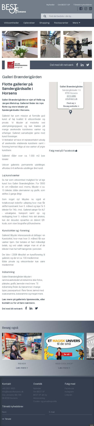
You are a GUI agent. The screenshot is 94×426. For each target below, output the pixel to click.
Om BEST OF (64, 5)
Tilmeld (6, 419)
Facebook (69, 388)
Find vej (71, 103)
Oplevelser (29, 23)
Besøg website (71, 106)
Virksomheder (11, 23)
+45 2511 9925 (8, 388)
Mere (76, 23)
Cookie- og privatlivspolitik (45, 401)
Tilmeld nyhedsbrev (82, 5)
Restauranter (61, 23)
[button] (70, 112)
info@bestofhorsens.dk (12, 391)
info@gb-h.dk (71, 99)
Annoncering (39, 398)
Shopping (44, 23)
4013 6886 (71, 96)
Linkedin (68, 395)
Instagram (69, 391)
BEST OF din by (40, 395)
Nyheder (50, 5)
